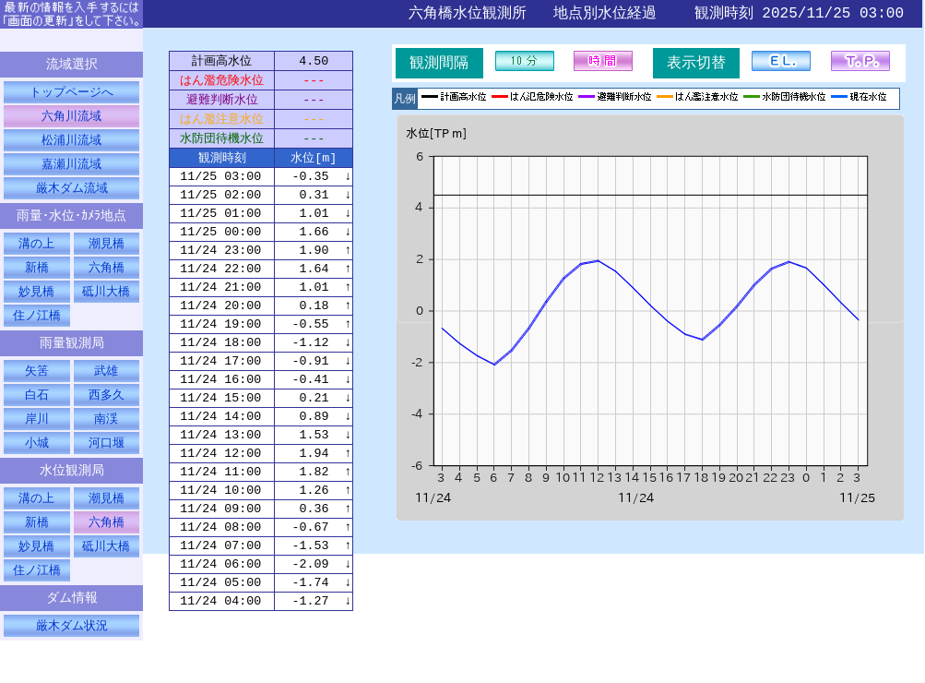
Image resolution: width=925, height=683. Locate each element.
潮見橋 (107, 252)
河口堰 (107, 459)
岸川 (37, 434)
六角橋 (107, 277)
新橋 (37, 277)
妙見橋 (36, 302)
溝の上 (36, 252)
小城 (37, 459)
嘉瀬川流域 (71, 169)
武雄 (106, 385)
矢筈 (37, 385)
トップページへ (71, 94)
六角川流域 (71, 119)
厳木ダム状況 (72, 650)
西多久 (107, 409)
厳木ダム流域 (72, 194)
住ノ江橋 (37, 326)
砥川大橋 (106, 302)
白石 (37, 409)
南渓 (106, 434)
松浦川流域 (71, 144)
